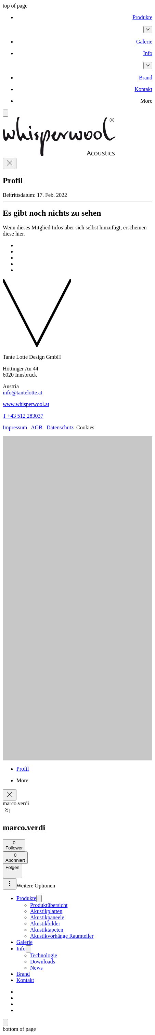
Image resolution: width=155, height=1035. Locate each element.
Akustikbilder (45, 923)
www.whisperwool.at (26, 404)
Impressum (15, 427)
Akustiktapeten (46, 930)
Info (21, 948)
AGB (37, 427)
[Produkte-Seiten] (147, 29)
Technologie (43, 955)
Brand (23, 974)
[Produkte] (39, 898)
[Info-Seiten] (147, 65)
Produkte (26, 898)
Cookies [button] (85, 427)
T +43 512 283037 (23, 416)
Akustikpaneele (47, 917)
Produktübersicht (48, 905)
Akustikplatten (46, 911)
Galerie (24, 942)
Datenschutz (60, 427)
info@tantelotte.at (22, 392)
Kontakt (25, 980)
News (36, 968)
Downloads (42, 961)
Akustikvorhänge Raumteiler (61, 936)
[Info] (28, 948)
